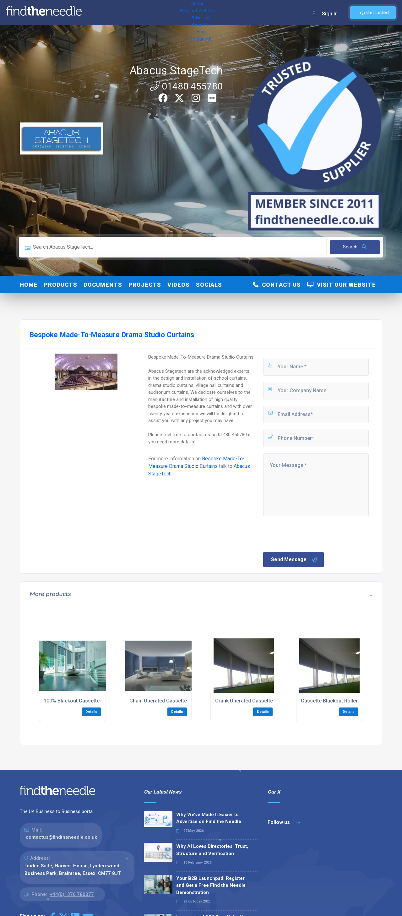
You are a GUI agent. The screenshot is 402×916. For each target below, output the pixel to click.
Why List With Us (127, 12)
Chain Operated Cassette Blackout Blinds (176, 701)
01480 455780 (186, 86)
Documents (103, 284)
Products (60, 284)
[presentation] (310, 533)
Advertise (163, 12)
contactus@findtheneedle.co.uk (61, 837)
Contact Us (237, 12)
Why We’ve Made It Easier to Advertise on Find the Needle (208, 818)
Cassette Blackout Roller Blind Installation (349, 701)
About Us (191, 12)
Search (355, 247)
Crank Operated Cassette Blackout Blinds (262, 701)
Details (91, 712)
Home (95, 12)
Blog (214, 12)
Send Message (294, 559)
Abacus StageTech (176, 70)
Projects (144, 284)
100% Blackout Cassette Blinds (79, 701)
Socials (209, 284)
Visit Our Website (341, 284)
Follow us (284, 822)
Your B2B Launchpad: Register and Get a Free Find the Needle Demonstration (211, 885)
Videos (178, 284)
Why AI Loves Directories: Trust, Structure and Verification (212, 849)
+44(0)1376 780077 (72, 894)
